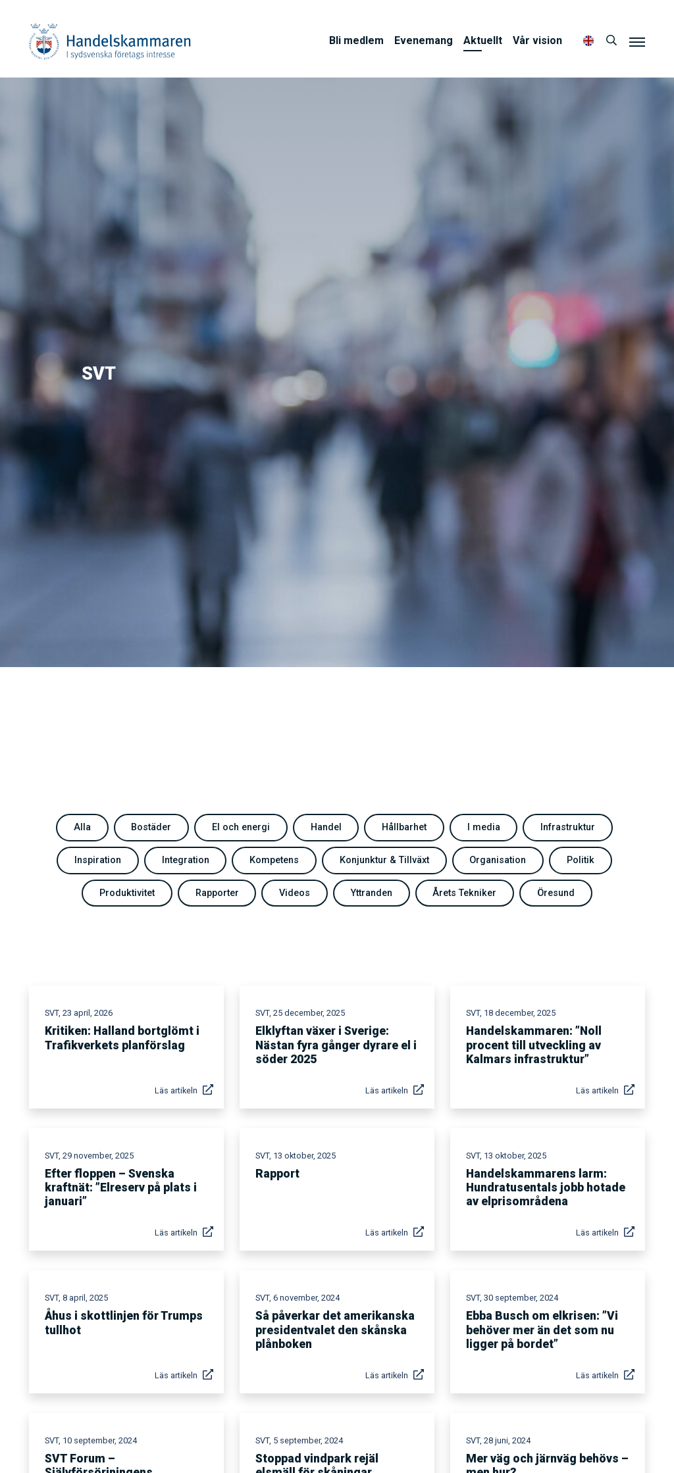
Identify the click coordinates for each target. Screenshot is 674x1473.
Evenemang (423, 40)
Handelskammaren (109, 41)
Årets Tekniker (464, 893)
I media (483, 827)
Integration (185, 860)
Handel (326, 827)
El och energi (241, 827)
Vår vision (537, 40)
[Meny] (637, 41)
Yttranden (371, 893)
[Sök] (611, 41)
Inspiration (97, 860)
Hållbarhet (404, 827)
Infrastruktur (567, 827)
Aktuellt (482, 40)
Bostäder (151, 827)
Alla (82, 827)
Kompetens (274, 860)
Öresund (556, 893)
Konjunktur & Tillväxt (384, 860)
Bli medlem (356, 40)
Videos (294, 893)
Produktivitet (127, 893)
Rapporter (217, 893)
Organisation (497, 860)
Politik (580, 860)
